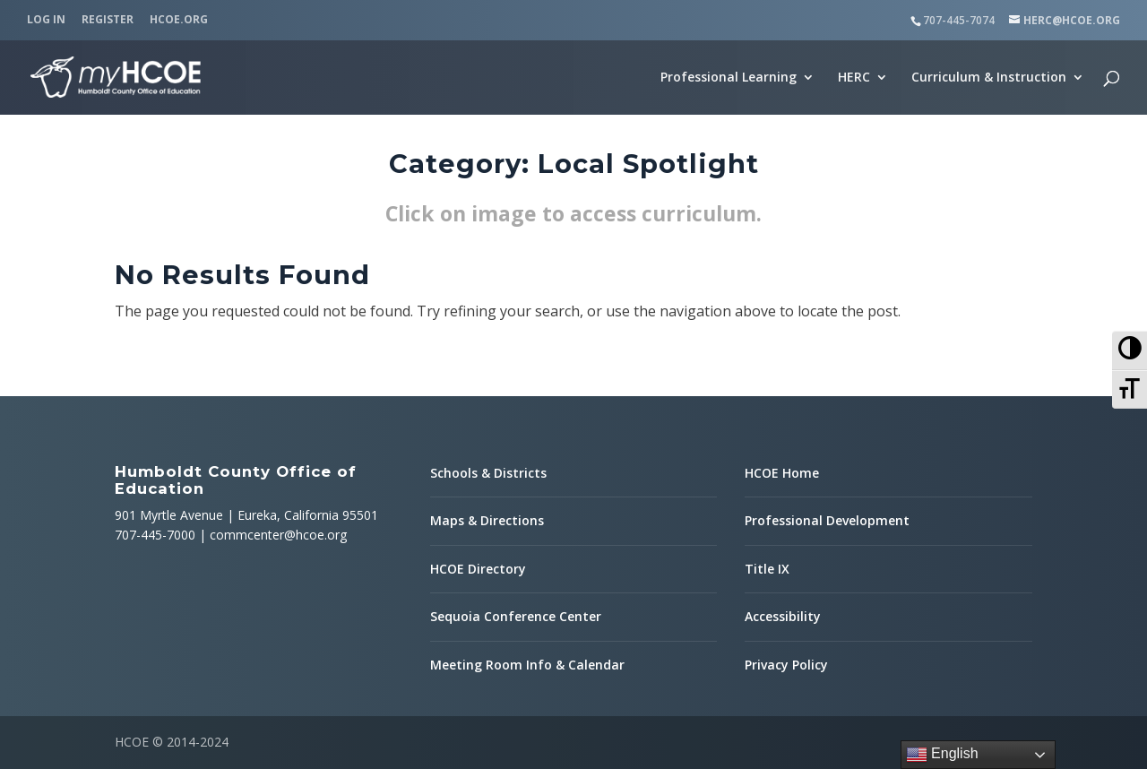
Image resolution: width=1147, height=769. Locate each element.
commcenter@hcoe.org (278, 534)
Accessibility (783, 616)
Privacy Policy (786, 664)
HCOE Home (782, 472)
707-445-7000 (155, 534)
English (942, 754)
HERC (854, 78)
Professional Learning (728, 78)
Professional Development (827, 520)
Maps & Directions (487, 520)
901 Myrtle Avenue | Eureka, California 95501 (246, 514)
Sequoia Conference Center (515, 616)
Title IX (767, 568)
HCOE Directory (478, 568)
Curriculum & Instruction (988, 78)
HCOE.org (179, 20)
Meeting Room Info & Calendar (527, 664)
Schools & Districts (488, 472)
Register (108, 20)
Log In (46, 20)
